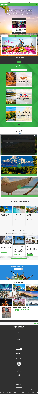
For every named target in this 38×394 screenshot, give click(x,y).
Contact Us (19, 339)
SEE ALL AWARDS (19, 386)
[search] (19, 70)
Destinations (19, 335)
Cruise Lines (19, 334)
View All (19, 133)
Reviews (22, 32)
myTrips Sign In (19, 344)
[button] (15, 0)
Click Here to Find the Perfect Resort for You (19, 258)
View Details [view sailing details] (4, 221)
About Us (15, 32)
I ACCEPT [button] (36, 323)
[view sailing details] (6, 209)
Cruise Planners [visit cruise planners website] (9, 392)
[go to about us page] (19, 24)
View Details (4, 252)
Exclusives (19, 337)
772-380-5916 (24, 329)
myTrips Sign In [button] (29, 2)
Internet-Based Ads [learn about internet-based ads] (35, 393)
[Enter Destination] (17, 269)
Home (19, 332)
